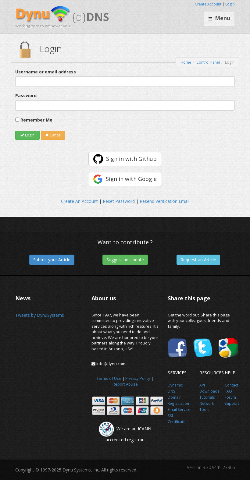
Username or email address (45, 72)
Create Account (208, 4)
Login (230, 4)
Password (26, 95)
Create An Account (79, 201)
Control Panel (208, 62)
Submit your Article (51, 260)
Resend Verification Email (164, 201)
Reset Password (119, 201)
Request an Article (198, 260)
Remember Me (36, 120)
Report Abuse (125, 384)
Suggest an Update (125, 260)
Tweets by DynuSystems (39, 315)
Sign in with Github (131, 158)
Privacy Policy (137, 378)
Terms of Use (109, 378)
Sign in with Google (131, 178)
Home (185, 62)
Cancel (53, 135)
